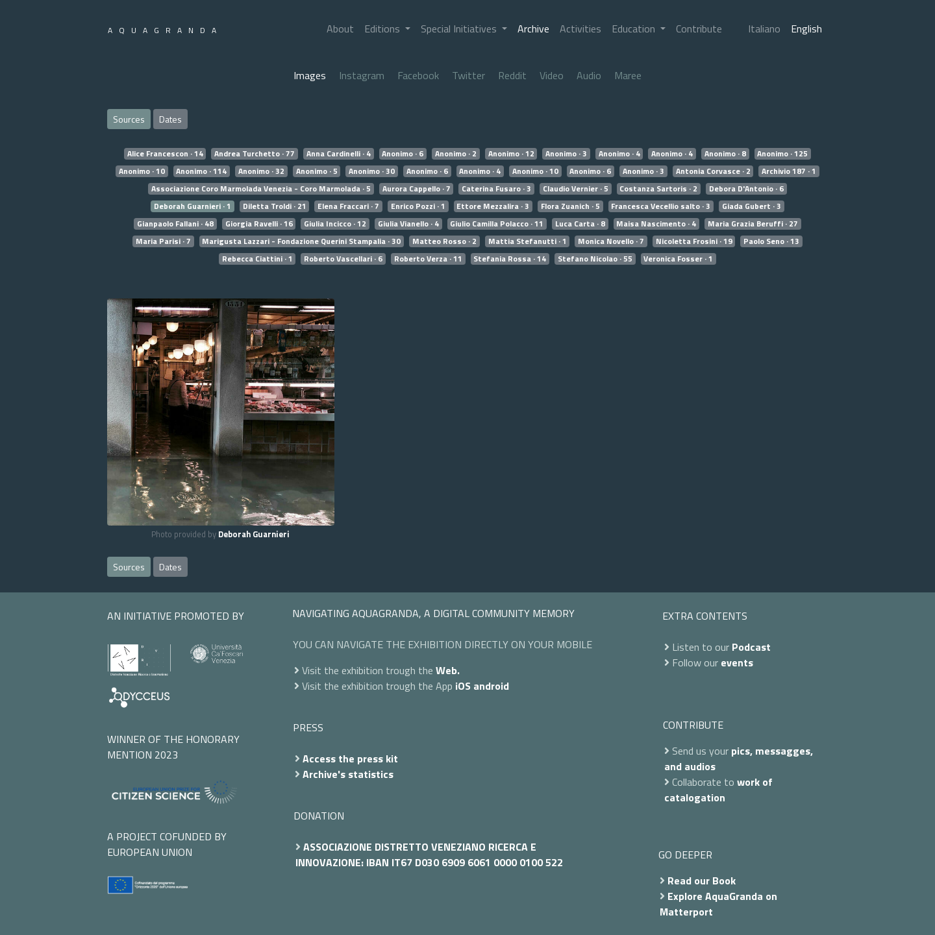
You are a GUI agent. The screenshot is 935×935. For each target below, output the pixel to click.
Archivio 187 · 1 (789, 171)
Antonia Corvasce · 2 (713, 171)
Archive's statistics (348, 774)
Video (552, 75)
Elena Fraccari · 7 (348, 206)
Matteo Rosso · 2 (444, 241)
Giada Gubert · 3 (751, 206)
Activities (580, 28)
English (806, 28)
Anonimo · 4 (619, 154)
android (491, 686)
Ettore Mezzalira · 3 (492, 206)
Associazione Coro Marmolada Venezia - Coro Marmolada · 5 (261, 189)
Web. (448, 670)
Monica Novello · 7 (611, 241)
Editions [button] (383, 28)
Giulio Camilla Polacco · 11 (496, 224)
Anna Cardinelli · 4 (338, 154)
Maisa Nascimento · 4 (656, 224)
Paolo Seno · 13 (771, 241)
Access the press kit (350, 758)
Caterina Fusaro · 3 (496, 189)
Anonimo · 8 (725, 154)
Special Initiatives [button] (460, 28)
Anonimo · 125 (782, 154)
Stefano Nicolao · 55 (595, 259)
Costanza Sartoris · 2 (658, 189)
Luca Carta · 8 (580, 224)
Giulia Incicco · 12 (335, 224)
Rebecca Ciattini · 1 (257, 259)
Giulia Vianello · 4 (408, 224)
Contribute (699, 28)
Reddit (512, 75)
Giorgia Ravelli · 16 (259, 224)
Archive (533, 28)
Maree (628, 75)
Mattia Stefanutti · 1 (527, 241)
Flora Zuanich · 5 (570, 206)
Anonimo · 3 (566, 154)
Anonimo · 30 (372, 171)
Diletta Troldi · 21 (274, 206)
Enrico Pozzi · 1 (418, 206)
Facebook (418, 75)
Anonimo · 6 (402, 154)
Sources (129, 119)
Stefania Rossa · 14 (509, 259)
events (737, 662)
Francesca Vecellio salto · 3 (660, 206)
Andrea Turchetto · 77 (254, 154)
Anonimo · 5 (317, 171)
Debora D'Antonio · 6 (746, 189)
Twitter (468, 75)
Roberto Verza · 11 (428, 259)
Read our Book (701, 880)
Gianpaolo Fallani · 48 (175, 224)
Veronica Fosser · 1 (678, 259)
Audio (589, 75)
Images (309, 75)
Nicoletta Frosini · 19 (694, 241)
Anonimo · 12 (511, 154)
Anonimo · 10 (142, 171)
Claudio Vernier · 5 (575, 189)
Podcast (751, 647)
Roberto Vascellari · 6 (343, 259)
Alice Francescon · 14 (165, 154)
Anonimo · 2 (456, 154)
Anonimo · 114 (201, 171)
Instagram (361, 75)
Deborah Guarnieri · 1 (192, 206)
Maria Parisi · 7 (163, 241)
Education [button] (635, 28)
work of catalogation (718, 789)
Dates (170, 119)
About (340, 28)
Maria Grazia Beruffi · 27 (753, 224)
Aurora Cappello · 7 (416, 189)
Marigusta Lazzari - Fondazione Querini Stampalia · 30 (301, 241)
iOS (463, 686)
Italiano (764, 28)
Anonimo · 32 (261, 171)
